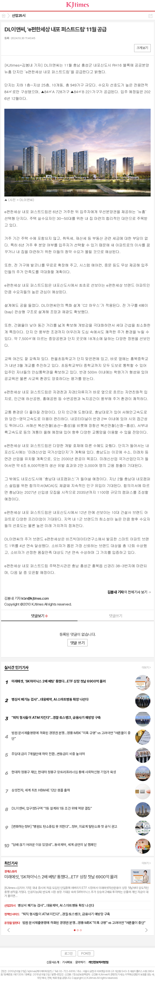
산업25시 (18, 15)
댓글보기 (39, 616)
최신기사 (11, 863)
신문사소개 (52, 962)
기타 (34, 48)
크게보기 (142, 48)
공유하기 (150, 15)
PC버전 (86, 953)
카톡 (25, 48)
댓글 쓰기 (77, 643)
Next (146, 930)
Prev (8, 930)
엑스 (17, 48)
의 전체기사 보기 (127, 592)
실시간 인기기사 (16, 667)
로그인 (68, 953)
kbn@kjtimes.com (35, 598)
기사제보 (67, 962)
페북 (8, 48)
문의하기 (80, 962)
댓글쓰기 (115, 616)
